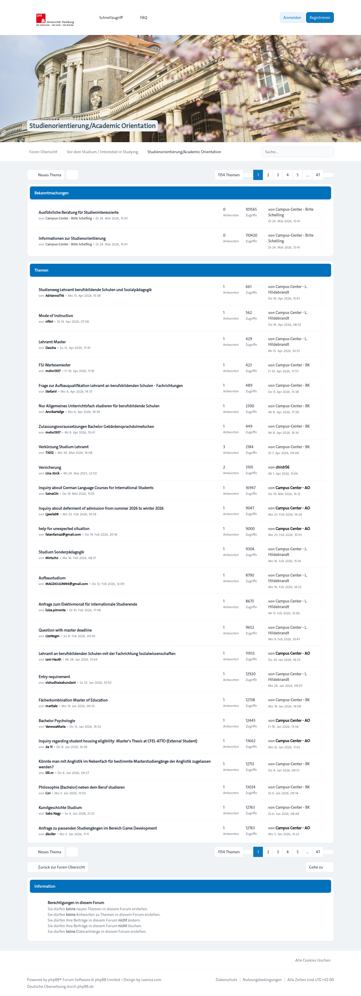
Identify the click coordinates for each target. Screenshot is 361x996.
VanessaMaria (55, 726)
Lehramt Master (52, 342)
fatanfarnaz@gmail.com (63, 534)
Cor (47, 793)
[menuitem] (108, 17)
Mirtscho (51, 557)
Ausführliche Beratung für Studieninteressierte (78, 212)
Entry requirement (54, 677)
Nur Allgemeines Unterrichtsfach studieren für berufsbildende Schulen (99, 406)
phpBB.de (85, 986)
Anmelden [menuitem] (292, 17)
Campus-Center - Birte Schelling (68, 218)
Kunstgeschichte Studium (60, 807)
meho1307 (53, 370)
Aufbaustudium (52, 578)
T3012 (49, 452)
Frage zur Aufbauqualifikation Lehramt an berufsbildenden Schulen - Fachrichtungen (111, 385)
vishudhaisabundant (60, 682)
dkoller (50, 834)
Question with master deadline (65, 630)
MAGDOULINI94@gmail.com (66, 583)
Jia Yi (48, 746)
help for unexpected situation (64, 528)
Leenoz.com (151, 979)
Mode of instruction (56, 315)
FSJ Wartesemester (55, 365)
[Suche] (318, 152)
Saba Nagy (53, 813)
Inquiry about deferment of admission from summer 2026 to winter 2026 (101, 508)
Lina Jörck (52, 473)
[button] (328, 174)
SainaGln (51, 493)
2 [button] (268, 175)
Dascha (50, 347)
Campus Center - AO (293, 488)
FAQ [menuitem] (140, 17)
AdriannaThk (54, 295)
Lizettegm (52, 636)
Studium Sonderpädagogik (61, 552)
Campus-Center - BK (293, 365)
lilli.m (49, 772)
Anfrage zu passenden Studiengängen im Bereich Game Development (98, 828)
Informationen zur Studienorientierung (72, 238)
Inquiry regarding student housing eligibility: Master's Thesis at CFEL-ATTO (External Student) (118, 741)
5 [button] (298, 175)
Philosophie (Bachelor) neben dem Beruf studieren (82, 787)
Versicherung (50, 467)
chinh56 (282, 467)
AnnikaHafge (54, 411)
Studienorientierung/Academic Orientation (92, 125)
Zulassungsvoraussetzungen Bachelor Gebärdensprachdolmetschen (96, 426)
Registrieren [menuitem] (320, 17)
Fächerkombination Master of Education (73, 700)
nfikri (49, 321)
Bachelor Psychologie (57, 721)
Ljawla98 (52, 514)
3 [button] (278, 175)
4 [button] (288, 175)
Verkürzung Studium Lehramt (64, 447)
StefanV (51, 391)
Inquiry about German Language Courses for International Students (96, 488)
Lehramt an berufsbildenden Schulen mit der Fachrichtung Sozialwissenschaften (107, 653)
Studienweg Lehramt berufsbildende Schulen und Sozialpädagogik (95, 290)
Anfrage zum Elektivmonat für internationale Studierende (88, 604)
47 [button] (318, 175)
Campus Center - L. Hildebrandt (287, 289)
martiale (51, 705)
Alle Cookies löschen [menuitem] (309, 960)
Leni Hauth (53, 659)
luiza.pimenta (55, 610)
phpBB (54, 979)
